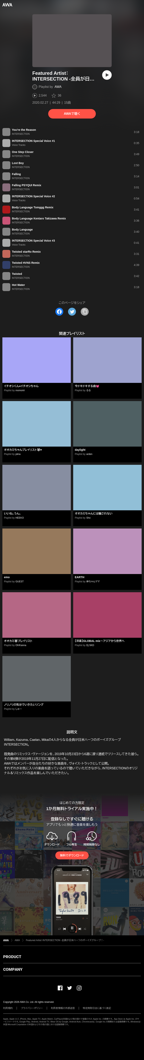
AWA (58, 86)
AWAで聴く (72, 113)
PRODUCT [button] (12, 956)
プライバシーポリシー (32, 1008)
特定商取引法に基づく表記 (97, 1008)
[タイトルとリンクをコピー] (85, 312)
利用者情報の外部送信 (63, 1008)
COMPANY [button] (12, 969)
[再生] (107, 75)
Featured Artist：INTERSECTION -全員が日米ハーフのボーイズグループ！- (65, 940)
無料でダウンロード (72, 855)
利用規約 (8, 1008)
